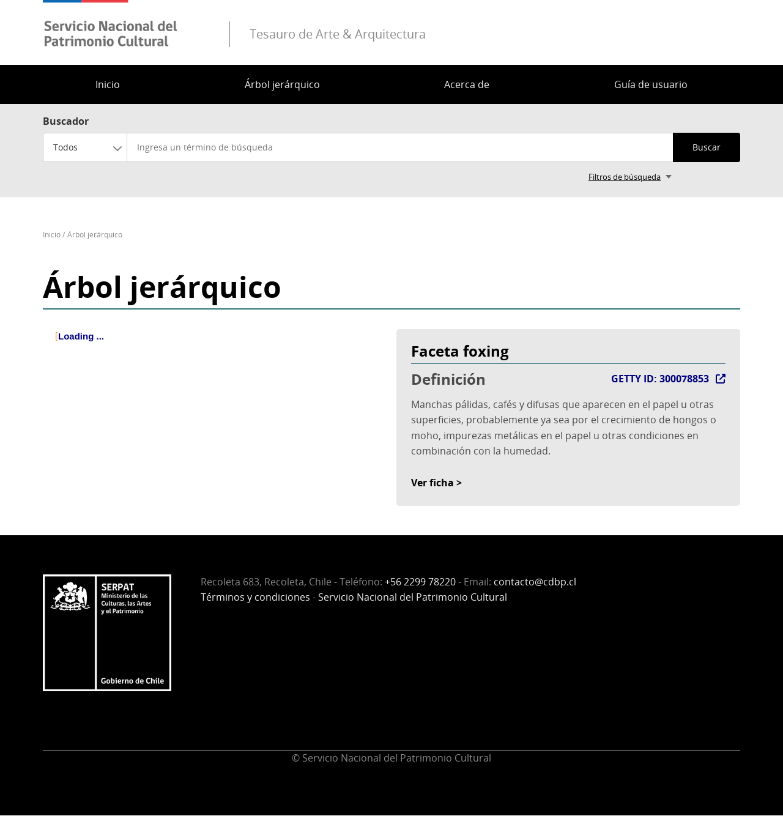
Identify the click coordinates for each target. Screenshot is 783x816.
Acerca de (466, 84)
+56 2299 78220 (420, 581)
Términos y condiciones (255, 597)
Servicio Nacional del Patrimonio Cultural (412, 597)
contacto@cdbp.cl (535, 581)
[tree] (215, 347)
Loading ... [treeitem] (81, 336)
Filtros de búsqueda (624, 176)
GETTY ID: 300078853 (660, 378)
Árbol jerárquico (282, 84)
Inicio (107, 84)
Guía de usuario (651, 84)
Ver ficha (432, 482)
